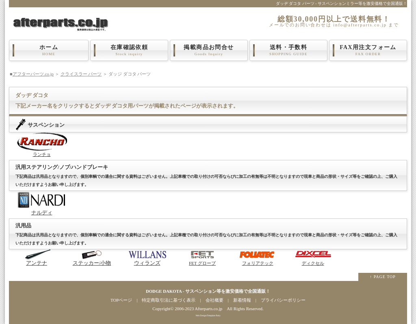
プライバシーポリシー (283, 300)
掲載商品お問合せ (208, 50)
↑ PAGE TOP (383, 276)
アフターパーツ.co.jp (33, 73)
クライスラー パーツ (81, 73)
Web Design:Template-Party (207, 315)
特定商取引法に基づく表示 (168, 300)
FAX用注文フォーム (368, 50)
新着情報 (242, 300)
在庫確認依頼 (129, 50)
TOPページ (121, 300)
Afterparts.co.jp (208, 308)
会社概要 (214, 300)
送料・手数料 (288, 50)
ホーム (48, 50)
